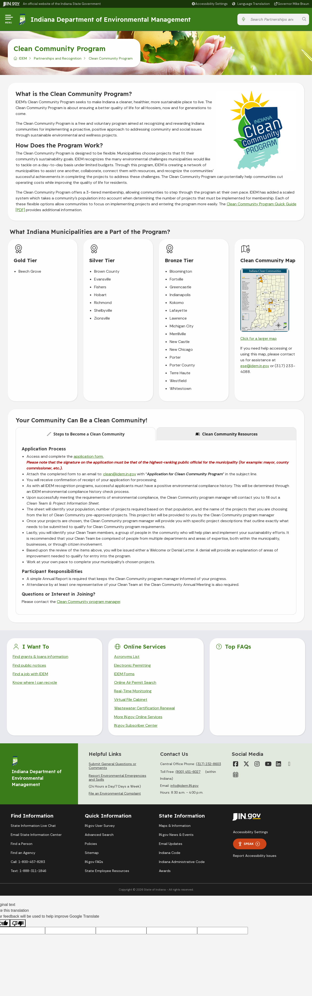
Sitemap (92, 853)
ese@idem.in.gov (254, 365)
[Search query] (274, 19)
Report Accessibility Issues (254, 855)
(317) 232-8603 (208, 764)
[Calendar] (236, 774)
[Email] (289, 764)
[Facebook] (236, 764)
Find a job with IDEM (30, 673)
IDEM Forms (124, 673)
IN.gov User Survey (100, 826)
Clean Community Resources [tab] (226, 434)
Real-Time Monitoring (133, 691)
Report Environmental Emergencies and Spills (117, 777)
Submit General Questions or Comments (112, 766)
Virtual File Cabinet (130, 699)
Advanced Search (99, 835)
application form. (89, 456)
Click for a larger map (258, 338)
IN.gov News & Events (176, 835)
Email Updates (170, 844)
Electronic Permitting (132, 665)
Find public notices (29, 665)
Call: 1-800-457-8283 (28, 862)
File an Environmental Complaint (115, 793)
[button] (209, 3)
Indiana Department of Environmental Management (110, 19)
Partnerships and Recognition (57, 58)
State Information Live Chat (33, 826)
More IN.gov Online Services (138, 716)
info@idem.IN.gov (184, 786)
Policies (91, 844)
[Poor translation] (18, 923)
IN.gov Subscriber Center (135, 725)
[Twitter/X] (246, 764)
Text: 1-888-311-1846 (28, 871)
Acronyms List (126, 656)
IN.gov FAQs (94, 862)
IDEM (23, 58)
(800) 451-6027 (188, 771)
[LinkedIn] (279, 764)
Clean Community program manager (88, 601)
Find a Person (21, 844)
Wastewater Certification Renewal (144, 708)
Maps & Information (175, 826)
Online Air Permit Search (135, 682)
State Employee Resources (107, 871)
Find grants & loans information (40, 656)
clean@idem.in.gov (119, 474)
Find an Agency (23, 853)
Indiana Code (169, 853)
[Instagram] (257, 764)
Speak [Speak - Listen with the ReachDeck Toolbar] (249, 844)
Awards (165, 871)
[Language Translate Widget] (251, 4)
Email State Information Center (36, 835)
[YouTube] (268, 764)
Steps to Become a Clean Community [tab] (86, 434)
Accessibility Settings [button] (250, 832)
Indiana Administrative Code (182, 862)
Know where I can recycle (35, 682)
